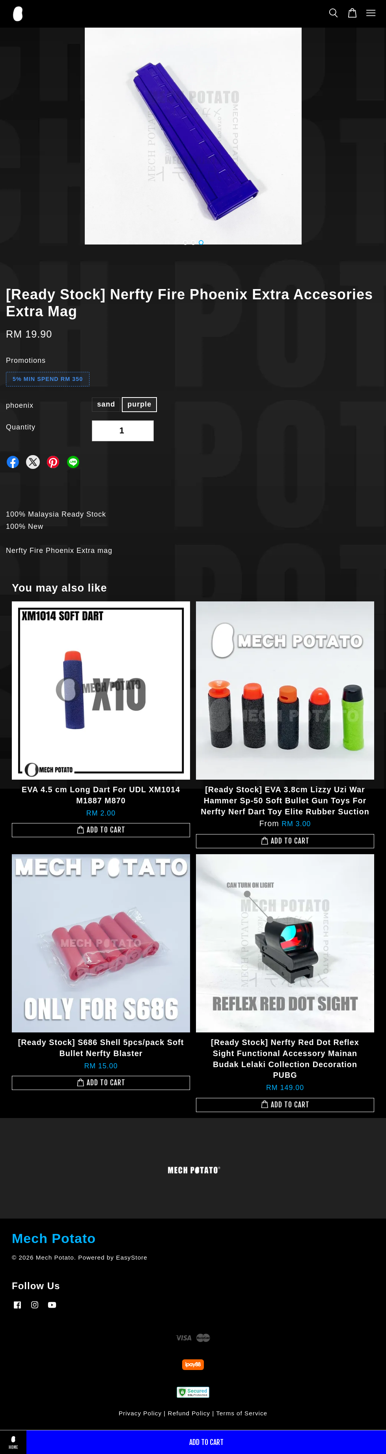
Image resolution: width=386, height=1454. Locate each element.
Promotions (26, 360)
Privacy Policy (140, 1413)
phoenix (20, 405)
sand (106, 404)
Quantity (20, 427)
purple (139, 404)
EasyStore (131, 1257)
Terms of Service (241, 1413)
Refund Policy (189, 1413)
